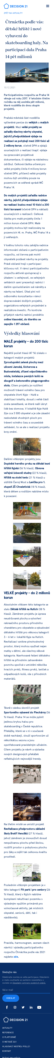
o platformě (9, 1037)
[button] (48, 6)
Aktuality (7, 1028)
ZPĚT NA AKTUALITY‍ (13, 13)
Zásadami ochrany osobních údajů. (29, 983)
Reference (8, 1033)
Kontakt (6, 1051)
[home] (14, 6)
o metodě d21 (9, 1042)
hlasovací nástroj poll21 (16, 1047)
